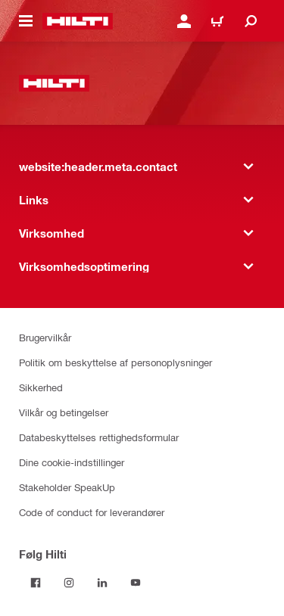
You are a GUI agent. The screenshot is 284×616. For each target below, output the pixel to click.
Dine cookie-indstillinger (71, 462)
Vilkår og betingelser (63, 412)
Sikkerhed (41, 387)
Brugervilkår (45, 337)
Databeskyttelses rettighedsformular (99, 437)
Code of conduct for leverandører (91, 512)
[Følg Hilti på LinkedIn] (102, 582)
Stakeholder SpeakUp (67, 487)
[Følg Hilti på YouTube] (135, 582)
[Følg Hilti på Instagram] (69, 582)
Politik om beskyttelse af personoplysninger (115, 362)
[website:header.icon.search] (250, 21)
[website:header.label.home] (77, 21)
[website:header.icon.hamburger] (25, 21)
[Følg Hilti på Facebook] (35, 582)
